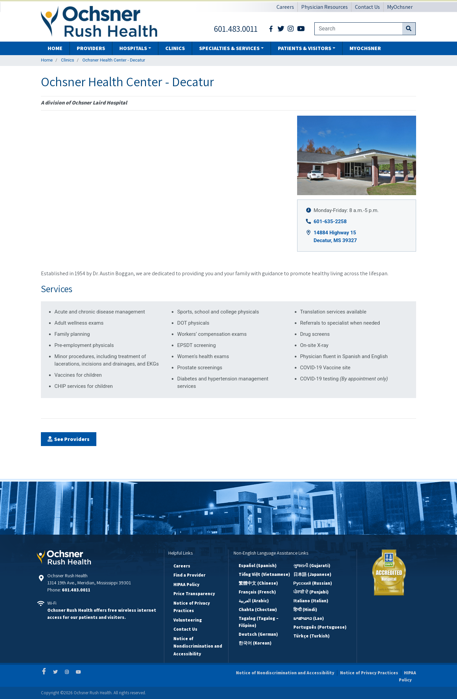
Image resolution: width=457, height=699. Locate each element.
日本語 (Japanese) (312, 574)
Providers (91, 48)
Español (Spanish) (257, 565)
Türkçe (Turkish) (311, 636)
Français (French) (257, 592)
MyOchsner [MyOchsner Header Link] (400, 6)
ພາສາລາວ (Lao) (308, 618)
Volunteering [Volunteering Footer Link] (187, 620)
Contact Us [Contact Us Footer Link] (185, 629)
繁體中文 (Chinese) (258, 583)
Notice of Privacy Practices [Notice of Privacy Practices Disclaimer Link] (369, 673)
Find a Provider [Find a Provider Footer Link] (189, 575)
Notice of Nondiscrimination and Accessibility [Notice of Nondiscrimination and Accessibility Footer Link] (197, 646)
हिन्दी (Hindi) (305, 609)
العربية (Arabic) (254, 601)
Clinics (175, 48)
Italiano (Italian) (310, 601)
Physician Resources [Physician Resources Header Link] (324, 6)
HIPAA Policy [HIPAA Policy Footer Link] (186, 584)
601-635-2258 (330, 221)
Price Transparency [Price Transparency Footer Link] (194, 594)
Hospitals (133, 48)
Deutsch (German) (258, 634)
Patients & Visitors (304, 48)
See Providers (72, 439)
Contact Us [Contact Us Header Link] (367, 6)
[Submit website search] (409, 28)
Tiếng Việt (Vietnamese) (264, 574)
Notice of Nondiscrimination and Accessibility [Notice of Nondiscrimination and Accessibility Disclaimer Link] (285, 673)
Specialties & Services (229, 48)
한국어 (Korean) (255, 643)
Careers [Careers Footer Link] (181, 566)
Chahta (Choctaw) (258, 609)
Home (55, 48)
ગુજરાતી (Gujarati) (311, 565)
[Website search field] (358, 28)
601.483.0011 (76, 590)
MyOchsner (365, 48)
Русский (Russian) (312, 583)
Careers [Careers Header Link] (285, 6)
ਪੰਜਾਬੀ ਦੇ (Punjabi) (311, 592)
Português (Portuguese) (319, 627)
